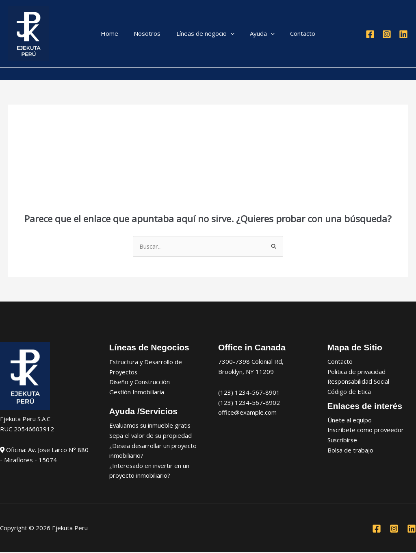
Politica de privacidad (356, 371)
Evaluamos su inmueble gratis (150, 426)
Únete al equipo (349, 420)
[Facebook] (370, 34)
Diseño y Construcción (140, 382)
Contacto (296, 33)
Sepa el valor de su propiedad (151, 436)
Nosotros (150, 33)
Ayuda (259, 33)
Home (116, 33)
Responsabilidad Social (358, 382)
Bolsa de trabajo (350, 450)
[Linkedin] (403, 34)
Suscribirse (342, 440)
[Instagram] (386, 34)
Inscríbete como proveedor (366, 430)
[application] (230, 33)
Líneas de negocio (205, 33)
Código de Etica (349, 392)
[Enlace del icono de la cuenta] (11, 73)
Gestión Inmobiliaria (137, 392)
